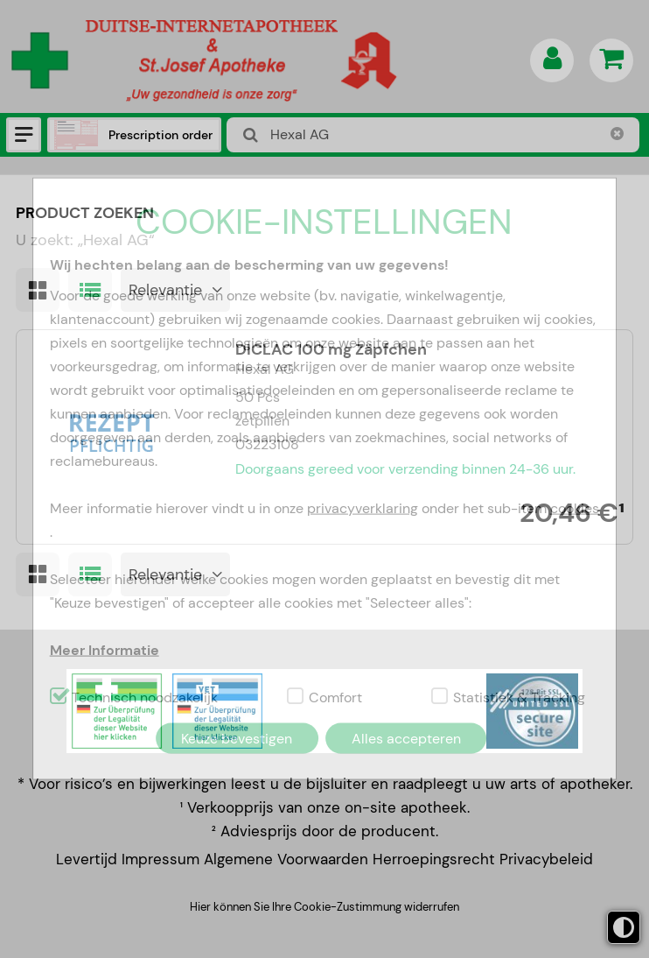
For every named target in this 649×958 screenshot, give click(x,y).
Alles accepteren (406, 738)
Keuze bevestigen (236, 738)
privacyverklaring (362, 507)
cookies (574, 507)
